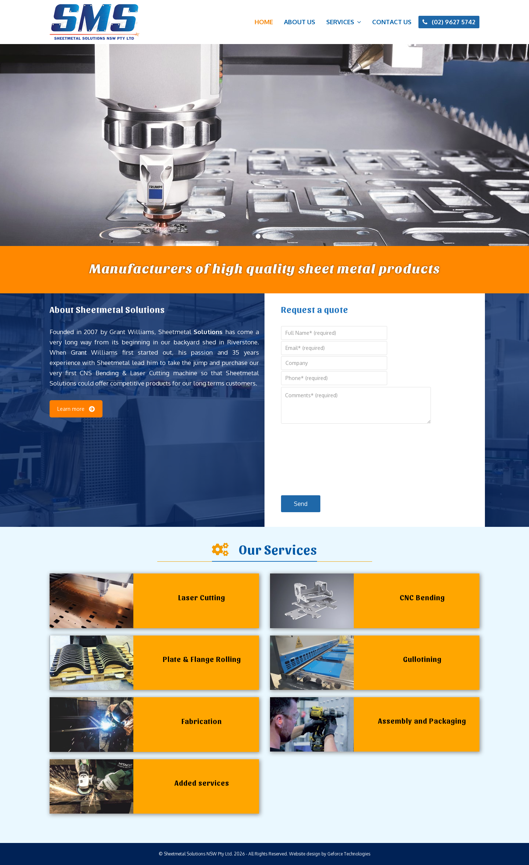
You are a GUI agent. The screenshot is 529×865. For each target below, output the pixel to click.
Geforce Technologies (348, 854)
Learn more (76, 409)
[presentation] (311, 457)
